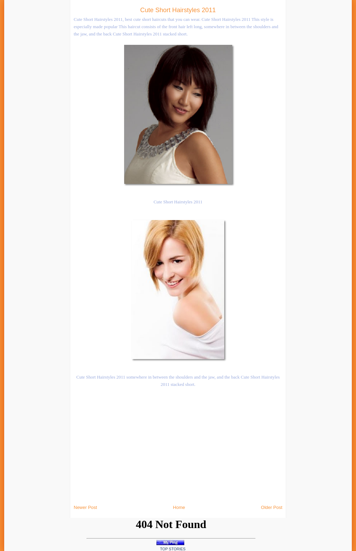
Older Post (271, 507)
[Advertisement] (77, 104)
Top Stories (172, 549)
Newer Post (85, 507)
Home (179, 507)
